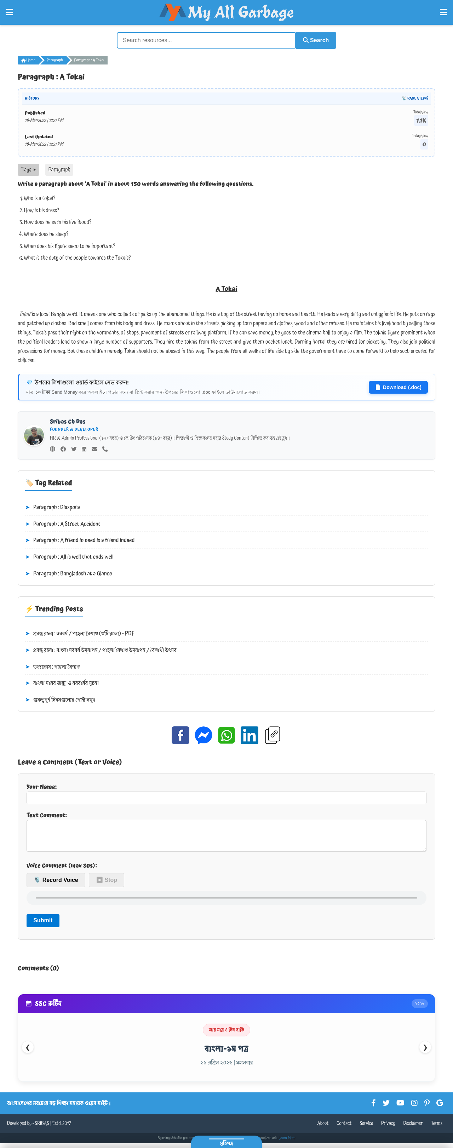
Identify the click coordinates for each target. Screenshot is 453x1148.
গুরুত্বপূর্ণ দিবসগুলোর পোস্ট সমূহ (60, 699)
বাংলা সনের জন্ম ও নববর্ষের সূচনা (62, 682)
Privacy (388, 1128)
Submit (42, 925)
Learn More (287, 1143)
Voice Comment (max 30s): (62, 870)
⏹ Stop (106, 885)
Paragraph (55, 59)
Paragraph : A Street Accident (63, 523)
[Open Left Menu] (9, 12)
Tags (28, 169)
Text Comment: (226, 833)
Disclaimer (413, 1128)
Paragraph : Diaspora (52, 507)
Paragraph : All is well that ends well (69, 556)
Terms (436, 1128)
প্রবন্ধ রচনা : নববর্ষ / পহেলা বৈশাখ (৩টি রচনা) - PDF (79, 633)
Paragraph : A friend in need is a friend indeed (79, 540)
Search (313, 40)
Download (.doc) (398, 386)
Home (28, 59)
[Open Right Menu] (443, 12)
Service (366, 1128)
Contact (344, 1128)
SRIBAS (42, 1128)
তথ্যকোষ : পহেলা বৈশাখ (52, 666)
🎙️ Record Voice (56, 885)
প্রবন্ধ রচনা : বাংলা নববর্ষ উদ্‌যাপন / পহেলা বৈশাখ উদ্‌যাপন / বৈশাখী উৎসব (101, 649)
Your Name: (226, 792)
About (322, 1128)
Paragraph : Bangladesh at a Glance (68, 573)
